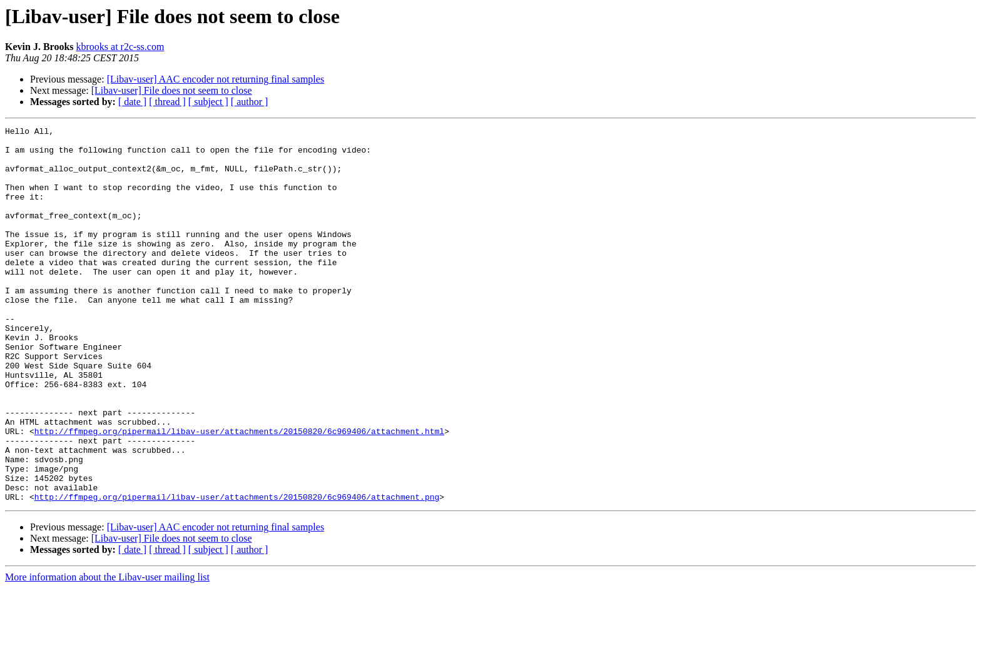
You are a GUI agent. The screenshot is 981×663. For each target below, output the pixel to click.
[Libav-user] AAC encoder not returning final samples (215, 79)
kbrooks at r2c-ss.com (120, 46)
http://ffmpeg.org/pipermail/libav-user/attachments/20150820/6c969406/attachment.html (239, 493)
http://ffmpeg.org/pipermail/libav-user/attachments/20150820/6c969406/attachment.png (236, 571)
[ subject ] (208, 101)
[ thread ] (167, 101)
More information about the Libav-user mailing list (107, 652)
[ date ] (132, 101)
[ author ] (249, 101)
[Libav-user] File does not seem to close (171, 90)
